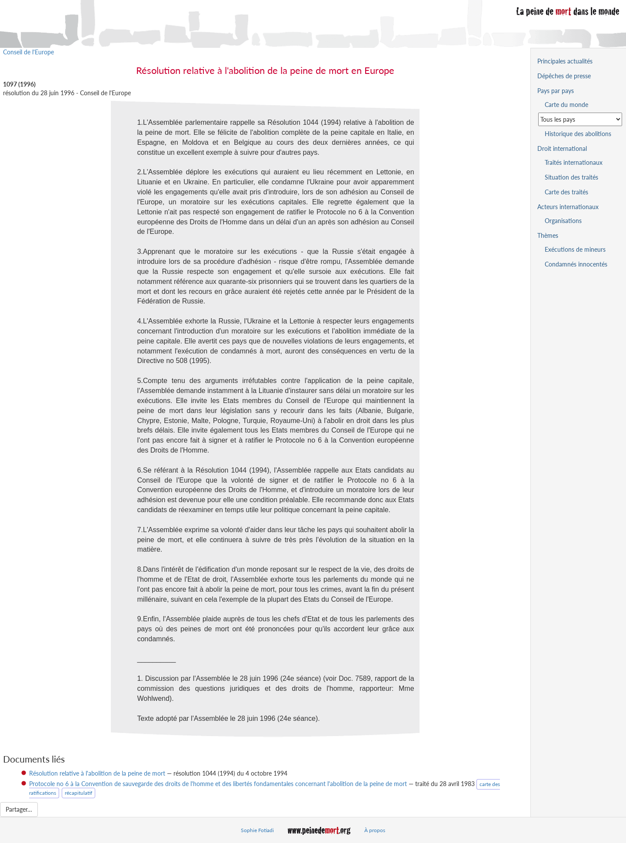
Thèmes (547, 235)
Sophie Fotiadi (257, 830)
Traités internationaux (574, 162)
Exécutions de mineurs (575, 249)
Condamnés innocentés (576, 264)
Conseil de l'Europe (28, 52)
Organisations (563, 220)
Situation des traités (571, 177)
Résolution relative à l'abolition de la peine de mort (97, 773)
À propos (374, 830)
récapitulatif (78, 793)
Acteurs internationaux (568, 206)
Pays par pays (555, 90)
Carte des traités (566, 192)
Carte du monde (566, 104)
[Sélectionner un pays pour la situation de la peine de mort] (580, 119)
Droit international (562, 148)
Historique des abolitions (578, 133)
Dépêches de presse (564, 76)
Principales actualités (565, 61)
